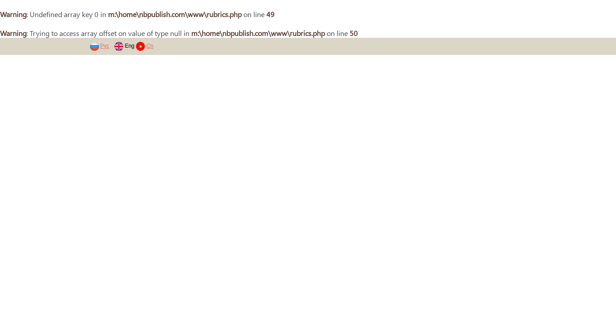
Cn (149, 46)
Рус (104, 46)
